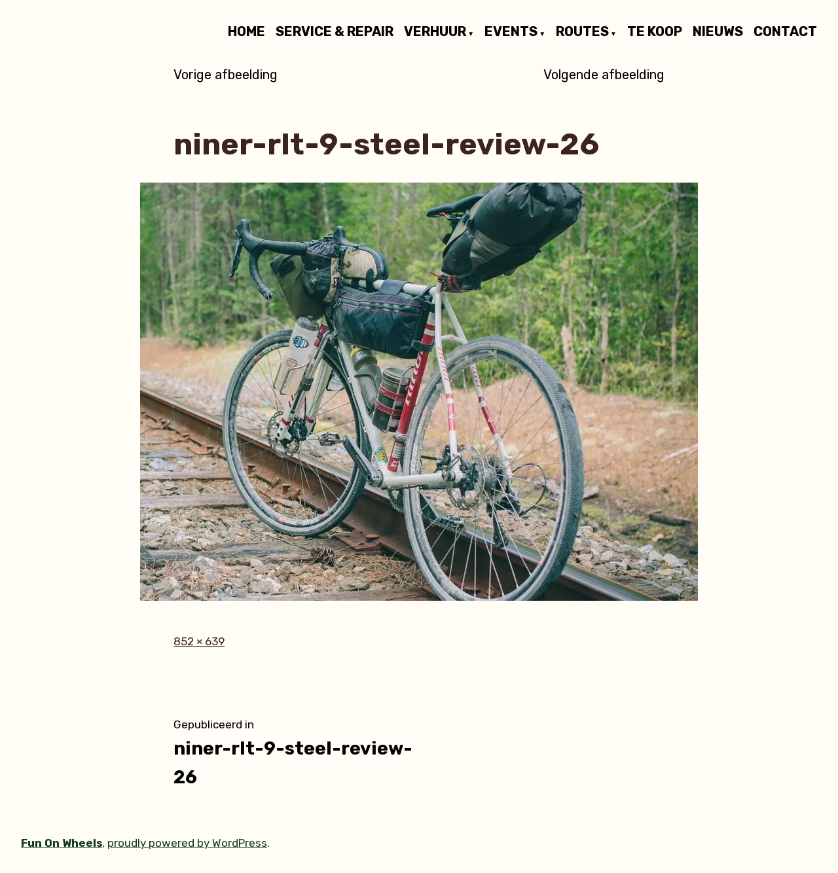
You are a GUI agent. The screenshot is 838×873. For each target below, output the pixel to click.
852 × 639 (199, 641)
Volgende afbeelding (604, 74)
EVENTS (510, 32)
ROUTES (582, 32)
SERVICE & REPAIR (334, 32)
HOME (246, 32)
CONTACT (785, 32)
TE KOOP (654, 32)
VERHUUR (435, 32)
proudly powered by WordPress (187, 842)
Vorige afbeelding (225, 74)
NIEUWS (718, 32)
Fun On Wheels (61, 842)
